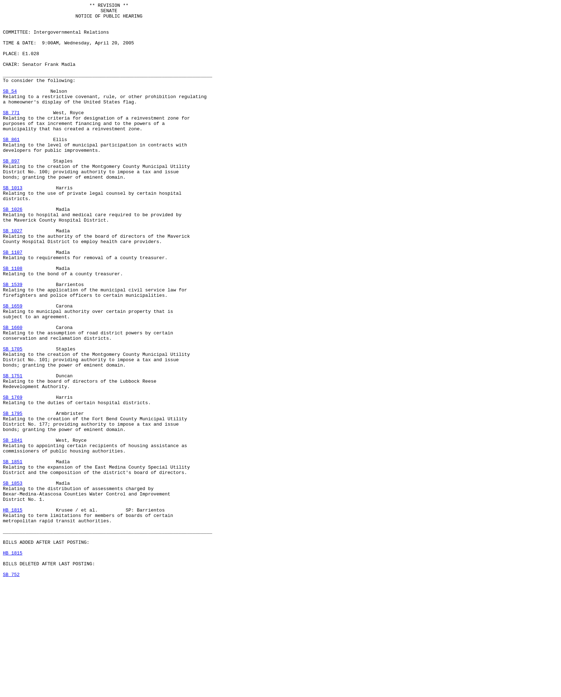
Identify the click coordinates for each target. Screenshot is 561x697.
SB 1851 (13, 554)
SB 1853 (13, 579)
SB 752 (11, 689)
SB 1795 (13, 496)
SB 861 (11, 167)
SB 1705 (13, 418)
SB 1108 (13, 322)
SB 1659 (13, 367)
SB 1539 (13, 341)
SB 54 (10, 109)
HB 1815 (13, 612)
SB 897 (11, 193)
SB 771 (11, 135)
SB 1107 (13, 302)
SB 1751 (13, 450)
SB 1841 (13, 528)
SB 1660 (13, 392)
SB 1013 (13, 225)
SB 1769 (13, 476)
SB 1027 (13, 277)
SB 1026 (13, 251)
